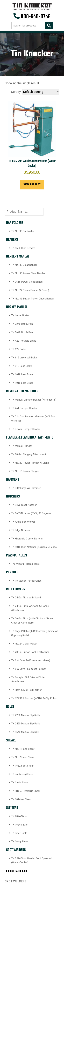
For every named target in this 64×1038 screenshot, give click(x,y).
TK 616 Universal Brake (24, 357)
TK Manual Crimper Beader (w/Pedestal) (33, 399)
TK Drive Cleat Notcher (24, 504)
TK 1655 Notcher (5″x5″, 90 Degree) (31, 513)
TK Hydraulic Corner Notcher (27, 538)
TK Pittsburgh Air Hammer (26, 488)
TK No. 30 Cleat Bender (24, 264)
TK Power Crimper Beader (25, 429)
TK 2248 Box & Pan (22, 323)
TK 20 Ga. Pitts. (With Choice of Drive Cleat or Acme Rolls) (32, 620)
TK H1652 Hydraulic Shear (25, 791)
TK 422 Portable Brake (23, 340)
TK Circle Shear (20, 782)
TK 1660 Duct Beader (23, 248)
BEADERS (12, 240)
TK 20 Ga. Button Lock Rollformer (30, 652)
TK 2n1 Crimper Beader (24, 408)
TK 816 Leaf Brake (21, 366)
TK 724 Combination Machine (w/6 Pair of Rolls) (33, 418)
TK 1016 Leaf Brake (22, 382)
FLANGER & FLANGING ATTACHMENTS (29, 437)
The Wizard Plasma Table (25, 563)
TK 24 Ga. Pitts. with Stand (26, 597)
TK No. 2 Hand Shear (22, 757)
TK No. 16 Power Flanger (25, 471)
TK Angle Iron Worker (23, 521)
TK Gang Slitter (19, 841)
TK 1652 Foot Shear (22, 765)
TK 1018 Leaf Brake (22, 374)
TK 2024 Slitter (19, 816)
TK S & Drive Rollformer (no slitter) (30, 660)
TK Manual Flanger (21, 445)
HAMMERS (12, 480)
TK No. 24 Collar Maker (24, 643)
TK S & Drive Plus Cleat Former (28, 668)
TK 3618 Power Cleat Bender (27, 281)
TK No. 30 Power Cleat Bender (28, 273)
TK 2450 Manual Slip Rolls (25, 723)
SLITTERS (12, 808)
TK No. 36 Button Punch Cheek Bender (32, 298)
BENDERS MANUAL (17, 256)
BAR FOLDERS (14, 223)
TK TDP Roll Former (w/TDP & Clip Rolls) (33, 698)
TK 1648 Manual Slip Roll (25, 732)
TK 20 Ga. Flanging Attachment (28, 454)
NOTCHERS (13, 496)
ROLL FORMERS (15, 589)
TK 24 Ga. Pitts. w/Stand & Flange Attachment (30, 608)
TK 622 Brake (18, 349)
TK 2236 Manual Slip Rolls (25, 715)
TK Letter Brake (20, 315)
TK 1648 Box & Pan (22, 332)
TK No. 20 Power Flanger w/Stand (30, 462)
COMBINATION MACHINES (22, 391)
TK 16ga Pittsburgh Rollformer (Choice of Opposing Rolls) (34, 633)
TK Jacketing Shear (22, 774)
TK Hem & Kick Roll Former (26, 689)
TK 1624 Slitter (19, 824)
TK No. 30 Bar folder (22, 231)
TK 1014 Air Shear (21, 799)
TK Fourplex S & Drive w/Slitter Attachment (28, 679)
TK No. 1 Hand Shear (22, 748)
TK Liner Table (19, 833)
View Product (32, 185)
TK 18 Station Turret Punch (26, 580)
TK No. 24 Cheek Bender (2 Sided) (30, 290)
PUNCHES (12, 572)
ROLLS (10, 707)
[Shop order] (40, 92)
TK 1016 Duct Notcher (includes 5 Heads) (34, 547)
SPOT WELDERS (16, 850)
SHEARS (11, 740)
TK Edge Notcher (20, 530)
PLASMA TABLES (16, 555)
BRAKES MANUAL (17, 307)
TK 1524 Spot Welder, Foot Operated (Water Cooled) (31, 860)
